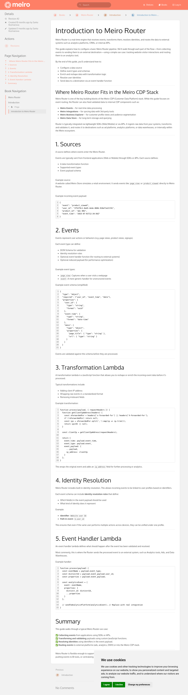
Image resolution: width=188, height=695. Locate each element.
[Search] (80, 5)
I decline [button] (119, 684)
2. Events (12, 68)
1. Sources (12, 64)
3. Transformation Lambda (20, 72)
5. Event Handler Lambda (19, 79)
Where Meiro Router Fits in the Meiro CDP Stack (27, 61)
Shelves (148, 5)
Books (162, 5)
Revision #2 (12, 19)
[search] (94, 5)
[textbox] (117, 210)
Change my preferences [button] (139, 684)
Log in (176, 5)
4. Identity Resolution (18, 76)
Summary (12, 83)
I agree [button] (106, 684)
